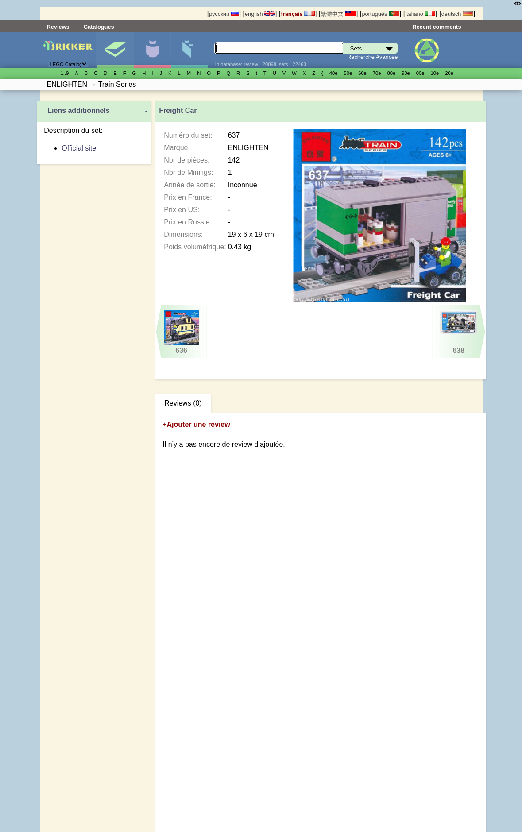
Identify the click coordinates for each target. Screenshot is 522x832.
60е (362, 73)
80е (391, 73)
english (260, 14)
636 (181, 332)
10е (435, 73)
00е (420, 73)
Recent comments (436, 26)
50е (348, 73)
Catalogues (99, 26)
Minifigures (152, 50)
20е (449, 73)
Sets (115, 50)
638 (458, 332)
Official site (79, 148)
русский (224, 14)
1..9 (65, 73)
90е (406, 73)
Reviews (58, 26)
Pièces (189, 50)
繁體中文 (338, 14)
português (380, 14)
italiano (420, 14)
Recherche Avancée (372, 57)
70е (377, 73)
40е (333, 73)
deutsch (457, 14)
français (298, 14)
